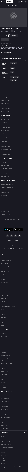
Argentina (4, 455)
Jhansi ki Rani (5, 263)
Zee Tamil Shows (5, 152)
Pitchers (4, 387)
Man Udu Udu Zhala (6, 192)
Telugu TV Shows (5, 106)
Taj (2, 379)
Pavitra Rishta (5, 171)
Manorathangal (5, 358)
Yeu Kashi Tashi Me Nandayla (8, 187)
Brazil (3, 460)
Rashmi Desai (5, 428)
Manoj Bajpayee (5, 406)
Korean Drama (5, 282)
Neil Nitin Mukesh (6, 417)
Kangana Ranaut (5, 425)
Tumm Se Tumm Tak (6, 260)
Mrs (3, 309)
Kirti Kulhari (4, 420)
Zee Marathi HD (5, 341)
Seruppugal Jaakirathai (7, 363)
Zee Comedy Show (6, 214)
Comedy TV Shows (6, 127)
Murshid (4, 352)
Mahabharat (4, 258)
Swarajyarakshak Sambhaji (7, 198)
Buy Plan (9, 1)
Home (2, 5)
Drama (6, 45)
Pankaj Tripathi (5, 409)
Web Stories (4, 439)
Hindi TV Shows (5, 98)
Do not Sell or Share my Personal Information (13, 248)
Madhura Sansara (5, 31)
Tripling (3, 385)
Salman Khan (5, 404)
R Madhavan (4, 396)
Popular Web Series (5, 345)
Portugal (4, 463)
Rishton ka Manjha (6, 206)
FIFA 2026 (10, 5)
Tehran (3, 301)
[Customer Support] (22, 1)
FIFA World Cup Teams (7, 444)
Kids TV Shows (5, 285)
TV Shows (17, 5)
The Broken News (6, 369)
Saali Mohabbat (5, 296)
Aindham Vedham (6, 366)
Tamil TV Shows (5, 103)
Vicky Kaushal (5, 412)
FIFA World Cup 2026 (6, 441)
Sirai (3, 312)
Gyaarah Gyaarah (6, 355)
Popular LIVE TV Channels (7, 329)
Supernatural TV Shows (7, 133)
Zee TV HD (4, 336)
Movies (23, 5)
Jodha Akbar (4, 163)
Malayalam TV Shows (6, 108)
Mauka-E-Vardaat (5, 217)
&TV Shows (4, 144)
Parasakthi (4, 320)
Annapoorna (4, 277)
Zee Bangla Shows (6, 154)
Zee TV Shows (5, 141)
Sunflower (4, 382)
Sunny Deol (4, 414)
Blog (3, 436)
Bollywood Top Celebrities (7, 391)
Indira (3, 279)
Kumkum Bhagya (5, 266)
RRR (3, 325)
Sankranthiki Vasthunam (7, 304)
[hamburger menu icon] (25, 1)
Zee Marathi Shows (6, 146)
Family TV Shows (5, 125)
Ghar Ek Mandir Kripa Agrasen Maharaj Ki (11, 219)
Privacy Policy (9, 243)
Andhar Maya (5, 360)
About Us (9, 240)
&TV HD (3, 339)
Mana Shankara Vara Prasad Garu (9, 306)
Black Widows (5, 371)
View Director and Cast (6, 52)
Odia (10, 43)
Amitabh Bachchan (6, 423)
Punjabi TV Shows (5, 111)
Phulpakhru (4, 195)
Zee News (4, 333)
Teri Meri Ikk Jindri (6, 176)
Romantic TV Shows (6, 122)
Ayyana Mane (5, 350)
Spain (3, 452)
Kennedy (4, 298)
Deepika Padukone (6, 401)
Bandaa (3, 323)
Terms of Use (18, 243)
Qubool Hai (4, 173)
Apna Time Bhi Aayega (7, 168)
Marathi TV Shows (6, 100)
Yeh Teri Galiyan (5, 165)
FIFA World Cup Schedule (7, 447)
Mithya (3, 377)
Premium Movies (5, 289)
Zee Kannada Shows (6, 149)
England (4, 458)
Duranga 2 (4, 374)
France (3, 450)
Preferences (13, 245)
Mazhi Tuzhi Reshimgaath (7, 184)
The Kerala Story (5, 314)
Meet (3, 209)
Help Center (17, 240)
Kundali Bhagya (5, 268)
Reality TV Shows (5, 130)
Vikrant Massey (5, 398)
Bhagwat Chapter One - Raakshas (9, 293)
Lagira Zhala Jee (5, 190)
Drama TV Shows (5, 119)
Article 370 (4, 317)
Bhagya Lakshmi (5, 211)
